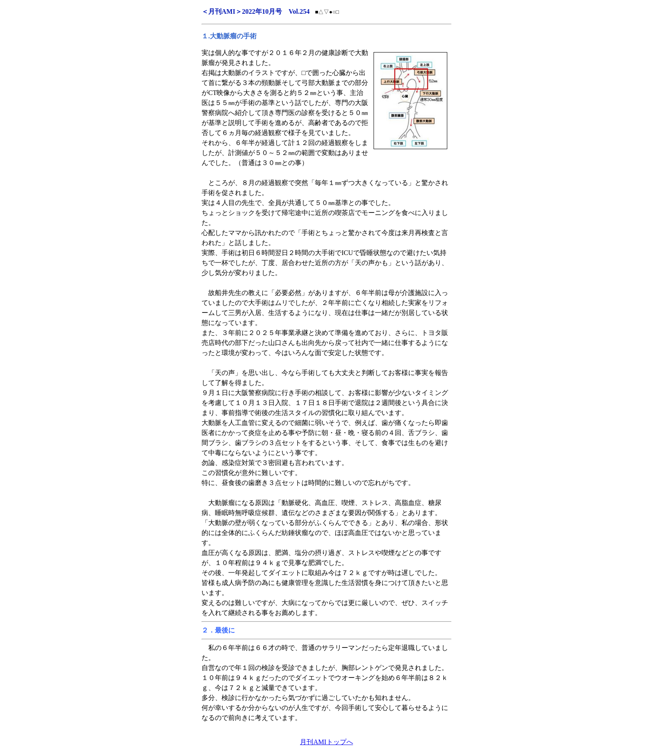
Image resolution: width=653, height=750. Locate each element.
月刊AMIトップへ (326, 741)
